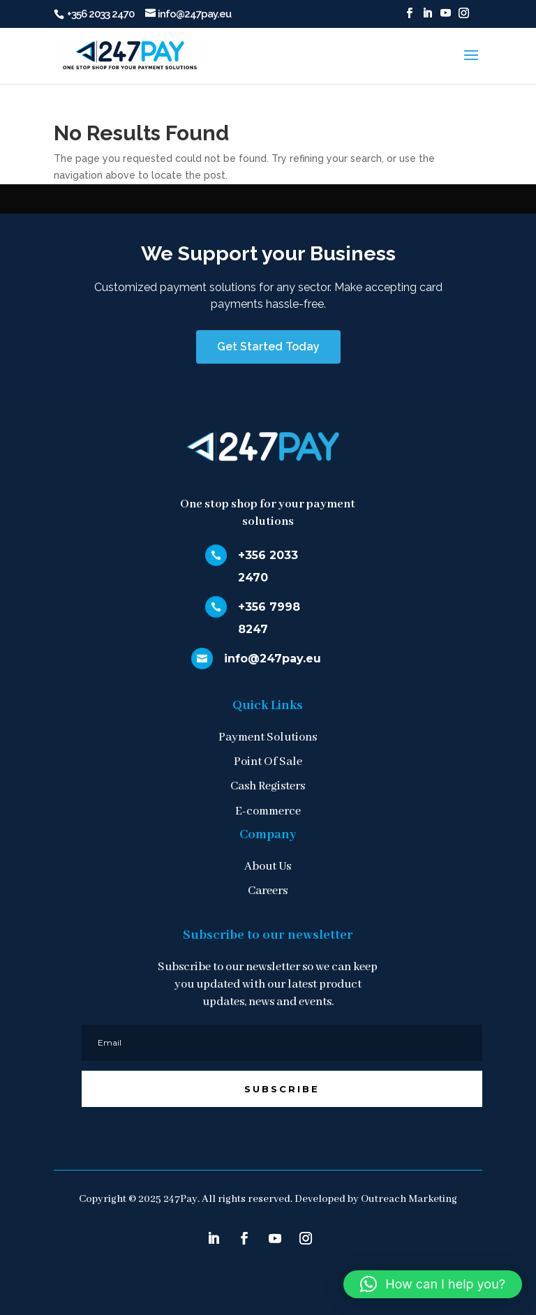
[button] (432, 1284)
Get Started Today (268, 346)
